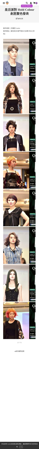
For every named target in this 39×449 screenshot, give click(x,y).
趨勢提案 (19, 18)
